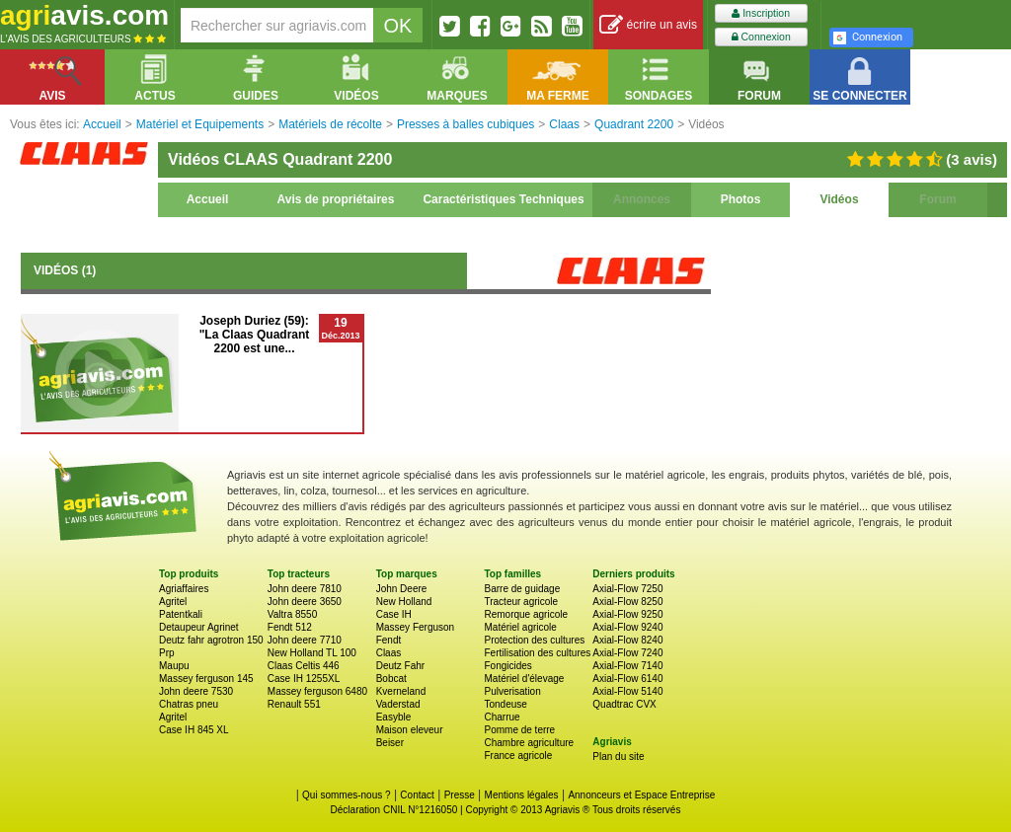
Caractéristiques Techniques (503, 199)
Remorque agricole (526, 614)
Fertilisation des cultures (537, 652)
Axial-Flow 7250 (627, 588)
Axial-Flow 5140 (627, 691)
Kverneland (401, 691)
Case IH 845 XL (194, 729)
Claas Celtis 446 (304, 665)
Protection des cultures (534, 640)
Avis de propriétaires (336, 199)
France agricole (518, 755)
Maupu (174, 665)
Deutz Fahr (400, 665)
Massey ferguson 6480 (317, 691)
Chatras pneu (188, 704)
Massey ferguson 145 (206, 678)
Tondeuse (505, 704)
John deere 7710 (305, 640)
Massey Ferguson (415, 627)
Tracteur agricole (521, 601)
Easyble (394, 717)
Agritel (173, 601)
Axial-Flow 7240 (627, 652)
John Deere (402, 588)
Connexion (761, 37)
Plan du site (618, 756)
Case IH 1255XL (304, 678)
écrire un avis (648, 25)
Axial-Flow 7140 (627, 665)
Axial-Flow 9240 (627, 627)
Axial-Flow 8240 (627, 640)
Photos (741, 199)
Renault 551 (294, 704)
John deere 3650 (305, 601)
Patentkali (180, 614)
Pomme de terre (519, 729)
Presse (459, 795)
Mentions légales (522, 795)
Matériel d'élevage (524, 678)
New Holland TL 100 (312, 652)
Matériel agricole (520, 627)
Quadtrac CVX (624, 704)
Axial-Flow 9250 (627, 614)
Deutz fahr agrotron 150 (211, 640)
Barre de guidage (522, 588)
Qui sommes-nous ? (346, 795)
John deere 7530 (196, 691)
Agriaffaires (183, 588)
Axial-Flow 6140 (627, 678)
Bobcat (391, 678)
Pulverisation (512, 691)
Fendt (389, 640)
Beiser (390, 742)
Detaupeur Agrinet (199, 627)
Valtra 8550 (292, 614)
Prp (167, 652)
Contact (416, 795)
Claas (389, 652)
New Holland (404, 601)
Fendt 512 (290, 627)
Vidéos (838, 199)
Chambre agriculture (529, 742)
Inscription (761, 13)
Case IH (394, 614)
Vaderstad (398, 704)
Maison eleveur (409, 729)
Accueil (208, 199)
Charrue (501, 717)
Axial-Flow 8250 (627, 601)
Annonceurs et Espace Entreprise (641, 795)
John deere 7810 (305, 588)
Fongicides (507, 665)
